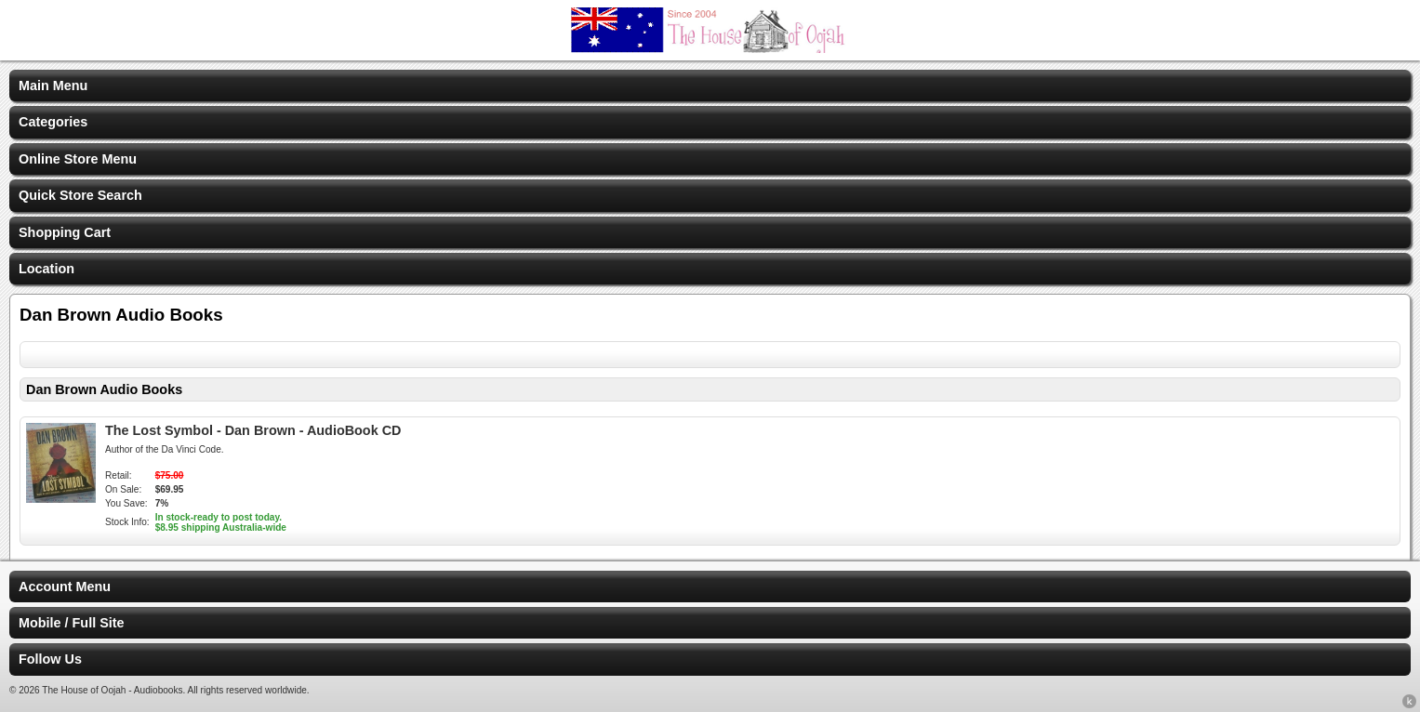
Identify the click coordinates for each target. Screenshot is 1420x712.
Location (46, 268)
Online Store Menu (78, 159)
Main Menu (53, 85)
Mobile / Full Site (72, 622)
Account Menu (65, 586)
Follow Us (50, 659)
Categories (53, 121)
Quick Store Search (80, 195)
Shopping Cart (65, 232)
